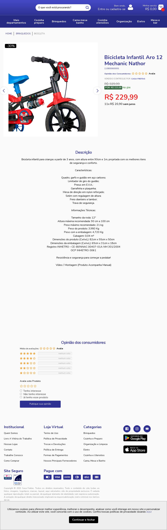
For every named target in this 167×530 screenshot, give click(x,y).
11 (107, 104)
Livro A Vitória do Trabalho (18, 438)
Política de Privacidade (55, 438)
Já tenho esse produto (35, 397)
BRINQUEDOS (59, 21)
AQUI (149, 512)
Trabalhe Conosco (13, 455)
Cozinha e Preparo (93, 438)
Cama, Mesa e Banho (94, 460)
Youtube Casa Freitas (147, 428)
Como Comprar (11, 460)
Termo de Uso (51, 433)
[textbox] (63, 7)
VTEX (141, 491)
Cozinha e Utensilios (94, 455)
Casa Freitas (17, 7)
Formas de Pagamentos (56, 455)
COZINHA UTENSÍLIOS (102, 21)
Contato (8, 449)
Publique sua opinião (40, 403)
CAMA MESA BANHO (80, 21)
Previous (4, 90)
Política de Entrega (53, 449)
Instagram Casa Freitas (137, 428)
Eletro (87, 449)
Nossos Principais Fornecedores (60, 460)
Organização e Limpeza (95, 444)
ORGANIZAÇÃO (124, 21)
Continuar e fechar (83, 520)
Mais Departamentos (16, 21)
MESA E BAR (155, 21)
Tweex (127, 491)
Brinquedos (89, 433)
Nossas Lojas (11, 444)
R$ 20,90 (122, 104)
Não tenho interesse (34, 394)
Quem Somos (11, 433)
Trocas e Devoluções (55, 444)
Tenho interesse (32, 391)
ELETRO (141, 21)
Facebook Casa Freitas (126, 428)
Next (97, 90)
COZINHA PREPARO (39, 21)
